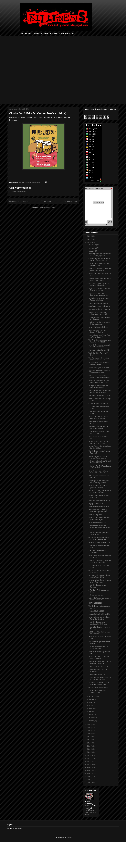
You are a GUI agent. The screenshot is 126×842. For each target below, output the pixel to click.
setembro (92, 696)
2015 (89, 749)
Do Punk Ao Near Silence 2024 (99, 542)
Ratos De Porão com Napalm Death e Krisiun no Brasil (98, 382)
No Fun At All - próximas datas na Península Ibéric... (99, 576)
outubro (92, 251)
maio (91, 708)
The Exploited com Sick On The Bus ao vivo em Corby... (99, 391)
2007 (89, 773)
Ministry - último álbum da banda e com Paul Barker (99, 581)
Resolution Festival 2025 (97, 523)
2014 (89, 752)
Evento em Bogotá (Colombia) (99, 368)
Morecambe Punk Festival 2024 (99, 500)
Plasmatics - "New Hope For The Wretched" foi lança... (99, 662)
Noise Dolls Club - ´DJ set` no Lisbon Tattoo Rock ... (98, 657)
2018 (89, 740)
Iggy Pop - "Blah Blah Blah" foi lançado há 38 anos (99, 372)
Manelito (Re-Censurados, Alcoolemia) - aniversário (97, 313)
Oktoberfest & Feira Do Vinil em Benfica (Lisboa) (99, 447)
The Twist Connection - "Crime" (99, 396)
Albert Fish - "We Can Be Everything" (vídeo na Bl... (98, 294)
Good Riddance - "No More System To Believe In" (97, 331)
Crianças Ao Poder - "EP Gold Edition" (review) (98, 364)
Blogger (69, 837)
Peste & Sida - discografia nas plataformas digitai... (99, 519)
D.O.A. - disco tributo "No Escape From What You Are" (99, 377)
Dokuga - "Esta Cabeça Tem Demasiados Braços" (98, 387)
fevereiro (92, 718)
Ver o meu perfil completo (90, 813)
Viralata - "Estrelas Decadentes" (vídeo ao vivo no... (99, 323)
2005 (89, 780)
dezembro (92, 245)
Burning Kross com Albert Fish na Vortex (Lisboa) (99, 336)
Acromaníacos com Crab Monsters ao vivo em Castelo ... (99, 527)
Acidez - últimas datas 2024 (98, 666)
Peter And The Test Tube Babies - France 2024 (99, 467)
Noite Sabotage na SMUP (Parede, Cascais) (97, 487)
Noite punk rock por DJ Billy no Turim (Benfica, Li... (99, 618)
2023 (89, 725)
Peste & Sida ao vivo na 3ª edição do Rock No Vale (97, 623)
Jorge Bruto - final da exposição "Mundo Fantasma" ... (99, 346)
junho (91, 705)
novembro (92, 248)
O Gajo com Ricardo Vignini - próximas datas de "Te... (98, 538)
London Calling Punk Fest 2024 (99, 614)
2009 (89, 767)
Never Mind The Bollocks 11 (98, 327)
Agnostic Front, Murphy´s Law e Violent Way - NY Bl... (99, 279)
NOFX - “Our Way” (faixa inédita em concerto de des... (99, 491)
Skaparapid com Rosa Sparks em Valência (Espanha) (98, 482)
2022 (89, 728)
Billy (88, 801)
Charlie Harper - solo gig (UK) (98, 403)
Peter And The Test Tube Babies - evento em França (99, 269)
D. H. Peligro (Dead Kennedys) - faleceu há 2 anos (99, 289)
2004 (89, 783)
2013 (89, 755)
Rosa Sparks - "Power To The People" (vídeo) (98, 432)
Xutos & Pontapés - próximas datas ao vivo (98, 533)
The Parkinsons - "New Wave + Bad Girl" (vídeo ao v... (99, 359)
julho (91, 702)
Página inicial (46, 201)
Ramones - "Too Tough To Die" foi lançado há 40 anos (99, 683)
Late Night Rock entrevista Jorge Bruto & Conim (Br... (99, 599)
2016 (89, 746)
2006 (89, 777)
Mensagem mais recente (19, 201)
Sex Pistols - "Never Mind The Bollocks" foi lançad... (98, 284)
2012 (89, 758)
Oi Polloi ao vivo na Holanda (98, 687)
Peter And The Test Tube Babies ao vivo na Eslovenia (99, 561)
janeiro (91, 721)
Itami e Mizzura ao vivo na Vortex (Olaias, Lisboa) (97, 457)
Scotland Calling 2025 (96, 611)
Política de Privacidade (14, 828)
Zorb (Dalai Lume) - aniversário (99, 306)
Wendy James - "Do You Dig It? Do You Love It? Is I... (99, 442)
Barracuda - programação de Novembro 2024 (98, 264)
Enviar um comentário (19, 191)
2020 (89, 734)
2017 (89, 743)
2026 (89, 236)
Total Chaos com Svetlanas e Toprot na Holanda (98, 299)
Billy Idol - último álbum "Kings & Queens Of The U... (99, 462)
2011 (89, 761)
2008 (89, 770)
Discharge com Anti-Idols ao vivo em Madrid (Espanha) (99, 254)
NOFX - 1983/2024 (95, 603)
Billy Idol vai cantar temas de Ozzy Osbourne (98, 648)
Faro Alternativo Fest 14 (96, 674)
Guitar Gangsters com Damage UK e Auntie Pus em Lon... (99, 259)
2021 (89, 731)
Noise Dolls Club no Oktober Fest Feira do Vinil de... (98, 417)
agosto (91, 699)
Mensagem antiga (70, 201)
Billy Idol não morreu (95, 595)
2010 (89, 764)
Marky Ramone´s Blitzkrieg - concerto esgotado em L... (98, 511)
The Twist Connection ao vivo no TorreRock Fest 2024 (99, 341)
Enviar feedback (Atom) (47, 207)
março (91, 715)
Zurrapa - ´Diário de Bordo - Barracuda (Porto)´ (98, 427)
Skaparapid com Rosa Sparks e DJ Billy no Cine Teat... (99, 678)
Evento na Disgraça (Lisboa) (98, 303)
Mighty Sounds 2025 (95, 504)
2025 (89, 239)
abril (90, 711)
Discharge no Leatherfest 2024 (99, 350)
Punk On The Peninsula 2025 (98, 507)
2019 (89, 737)
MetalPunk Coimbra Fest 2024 (99, 309)
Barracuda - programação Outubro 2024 (97, 691)
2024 (89, 242)
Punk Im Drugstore (95, 515)
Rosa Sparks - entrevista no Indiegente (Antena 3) (98, 472)
